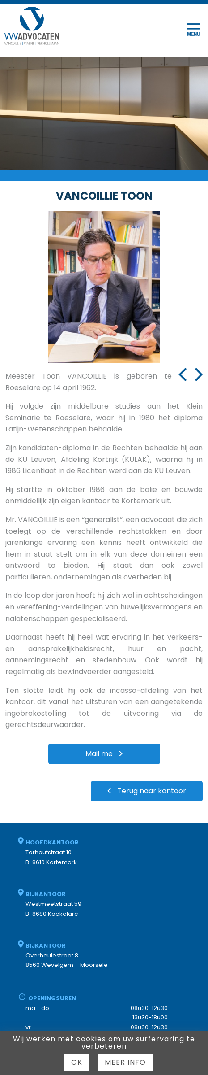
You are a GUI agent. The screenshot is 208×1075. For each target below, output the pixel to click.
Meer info (125, 1062)
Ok (76, 1062)
